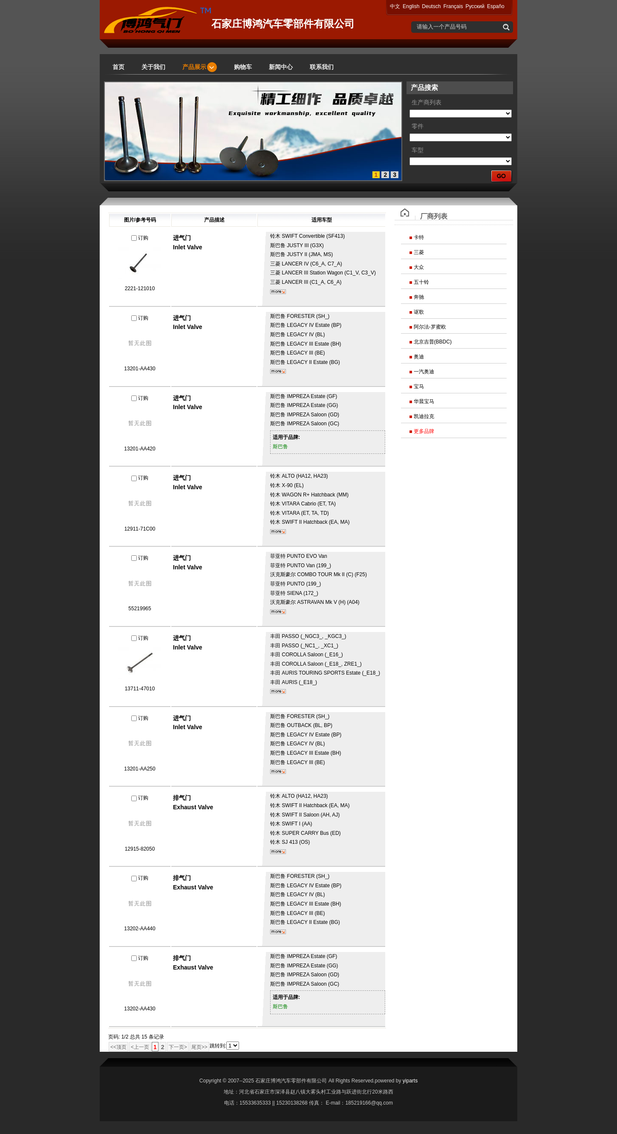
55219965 (139, 609)
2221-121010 (140, 288)
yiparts (410, 1081)
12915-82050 (140, 849)
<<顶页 (118, 1047)
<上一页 (140, 1047)
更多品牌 (424, 431)
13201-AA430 (139, 369)
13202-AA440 (139, 929)
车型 (418, 150)
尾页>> (199, 1047)
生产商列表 (426, 102)
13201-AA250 (139, 769)
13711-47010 (140, 689)
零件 (418, 126)
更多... (278, 291)
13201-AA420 (139, 449)
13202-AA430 (139, 1009)
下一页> (178, 1047)
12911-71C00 (140, 529)
